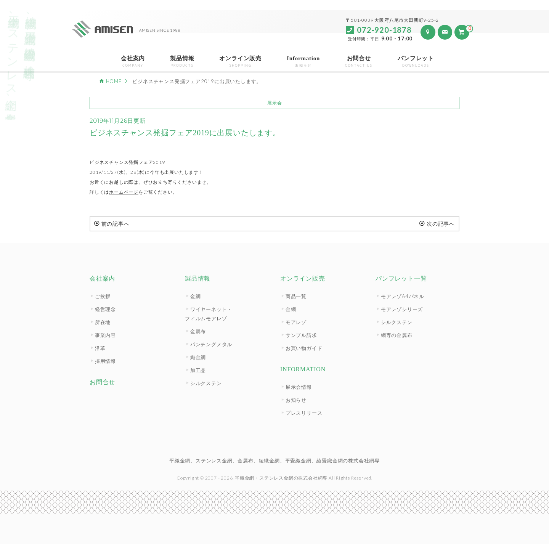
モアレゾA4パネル (402, 296)
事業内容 (105, 335)
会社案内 (133, 61)
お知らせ (296, 400)
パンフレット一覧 (401, 278)
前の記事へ (112, 223)
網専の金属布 (397, 335)
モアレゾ (296, 322)
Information (303, 61)
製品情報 (182, 61)
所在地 (103, 322)
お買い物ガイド (304, 348)
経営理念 (105, 309)
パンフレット (416, 61)
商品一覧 (296, 296)
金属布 (198, 331)
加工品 (198, 370)
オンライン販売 (240, 61)
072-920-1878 (384, 29)
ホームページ (123, 192)
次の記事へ (437, 223)
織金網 (198, 357)
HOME (113, 81)
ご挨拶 (103, 296)
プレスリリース (304, 413)
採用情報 (105, 361)
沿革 (100, 348)
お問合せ (358, 61)
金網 (195, 296)
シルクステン (206, 383)
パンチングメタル (211, 344)
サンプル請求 (301, 335)
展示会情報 (299, 387)
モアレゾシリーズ (402, 309)
